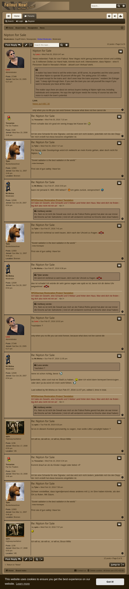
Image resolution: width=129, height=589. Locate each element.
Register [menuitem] (121, 17)
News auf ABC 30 (41, 103)
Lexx (8, 70)
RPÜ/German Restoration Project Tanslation (52, 200)
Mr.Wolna (10, 193)
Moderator (57, 39)
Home (16, 16)
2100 (13, 130)
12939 (14, 200)
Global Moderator (44, 39)
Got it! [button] (110, 581)
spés (8, 436)
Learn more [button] (23, 583)
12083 (14, 168)
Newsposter (31, 39)
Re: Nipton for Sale (43, 116)
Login (20, 21)
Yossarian (10, 123)
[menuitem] (109, 16)
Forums (31, 16)
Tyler (8, 161)
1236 (13, 443)
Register (31, 21)
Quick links (9, 17)
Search (11, 21)
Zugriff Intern (20, 39)
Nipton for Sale (15, 35)
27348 (14, 76)
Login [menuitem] (115, 17)
